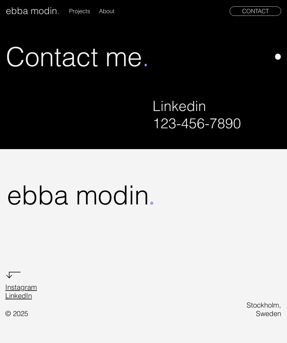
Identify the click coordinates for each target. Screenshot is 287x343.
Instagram (21, 287)
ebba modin (31, 10)
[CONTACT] (255, 11)
